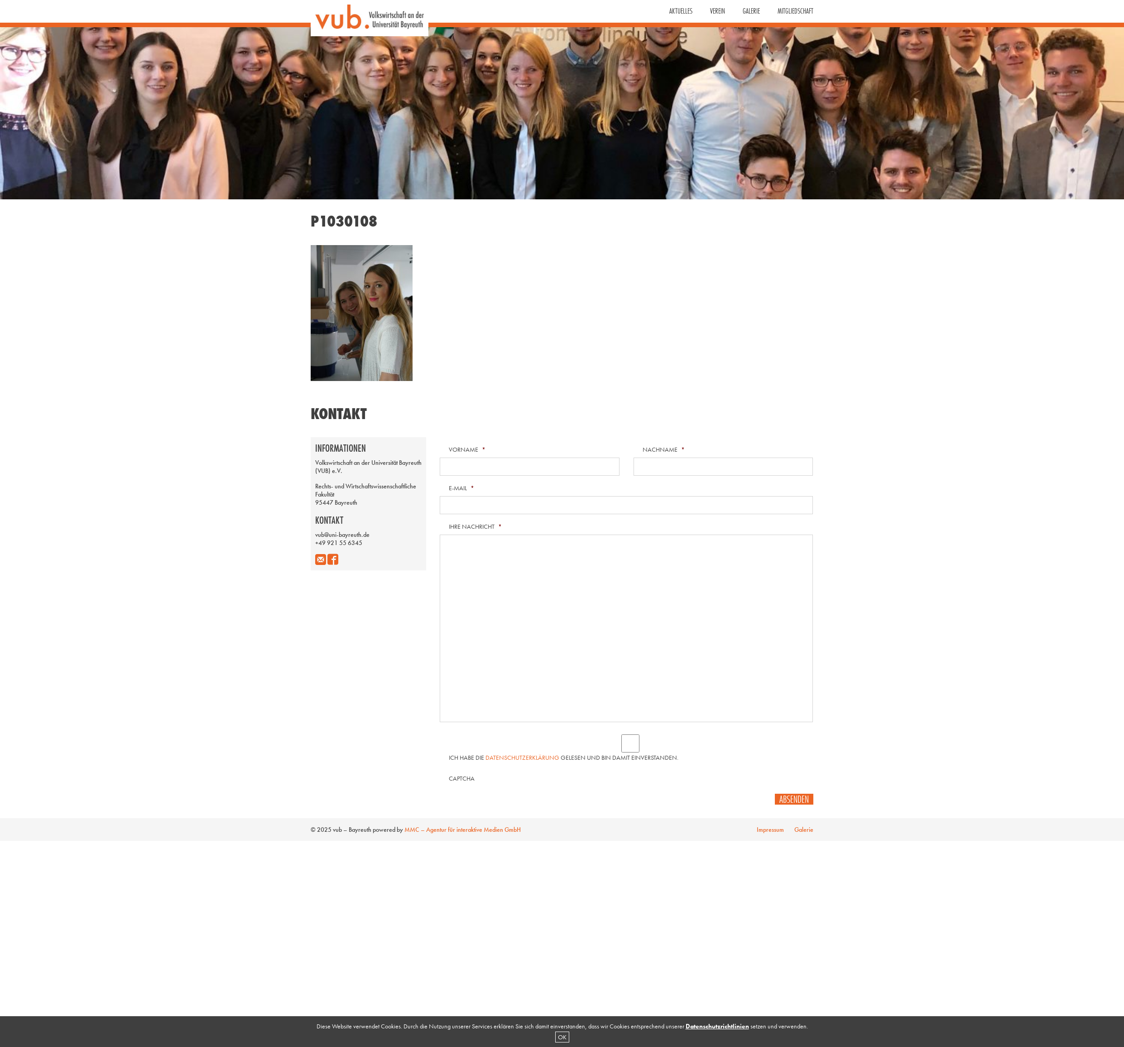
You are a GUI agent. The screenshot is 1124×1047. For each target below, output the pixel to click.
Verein (717, 11)
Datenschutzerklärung (522, 757)
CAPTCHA (462, 778)
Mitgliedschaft (795, 11)
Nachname (664, 449)
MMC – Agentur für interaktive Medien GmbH (462, 829)
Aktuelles (680, 11)
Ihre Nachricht (475, 526)
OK (562, 1037)
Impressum (770, 829)
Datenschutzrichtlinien (717, 1026)
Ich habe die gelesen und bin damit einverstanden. (563, 757)
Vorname (467, 449)
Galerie (751, 11)
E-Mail (461, 488)
